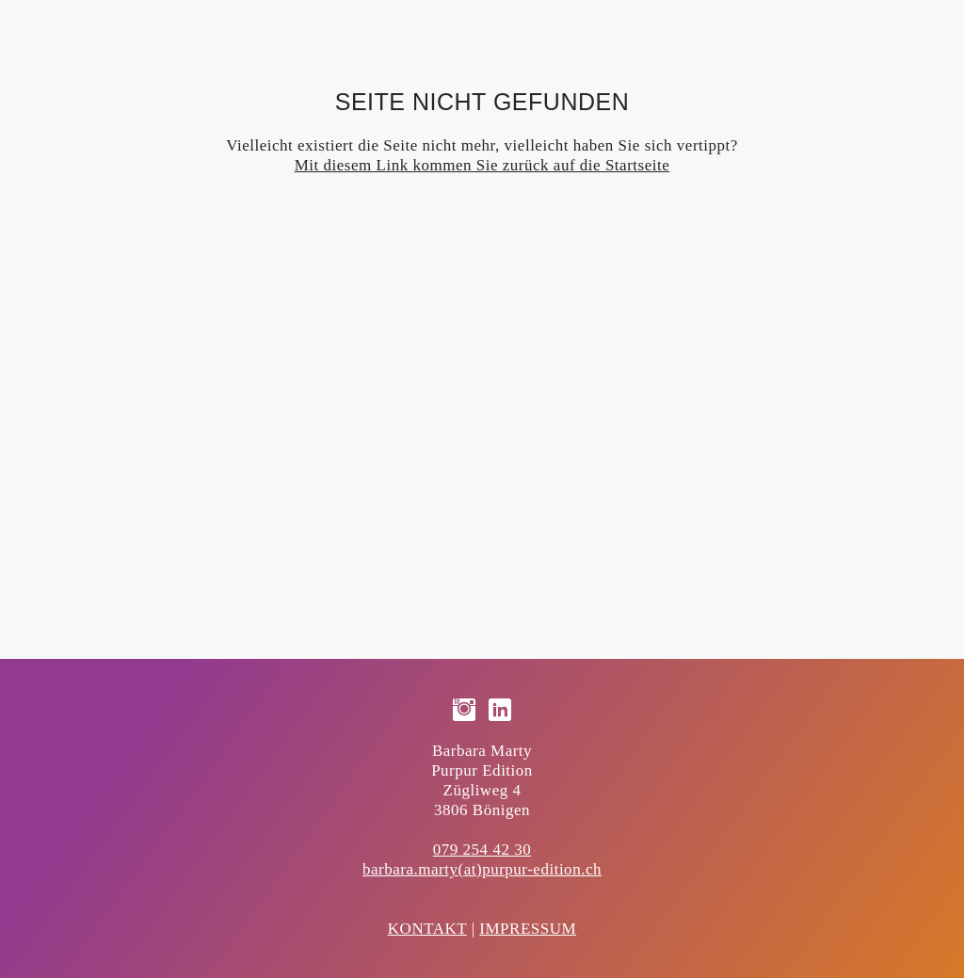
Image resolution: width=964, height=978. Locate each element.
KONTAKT (427, 929)
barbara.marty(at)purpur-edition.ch (482, 869)
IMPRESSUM (527, 929)
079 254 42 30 (482, 849)
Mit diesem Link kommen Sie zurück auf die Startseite (482, 165)
